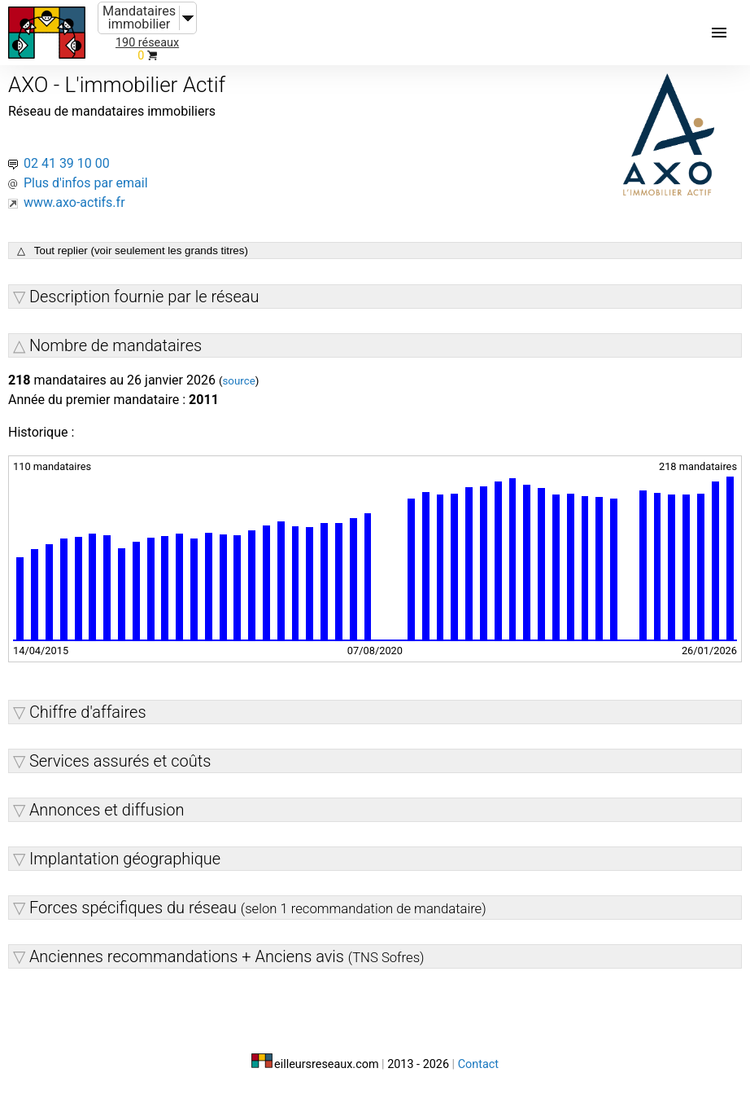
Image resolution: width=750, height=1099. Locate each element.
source (238, 381)
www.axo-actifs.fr (74, 202)
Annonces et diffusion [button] (107, 810)
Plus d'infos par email (86, 183)
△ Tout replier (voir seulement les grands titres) (132, 250)
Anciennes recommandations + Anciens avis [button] (227, 956)
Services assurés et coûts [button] (120, 761)
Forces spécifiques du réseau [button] (257, 907)
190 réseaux (147, 43)
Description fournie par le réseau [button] (144, 296)
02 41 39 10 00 (67, 163)
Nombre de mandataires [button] (115, 345)
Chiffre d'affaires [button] (87, 712)
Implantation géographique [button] (124, 858)
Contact (478, 1064)
